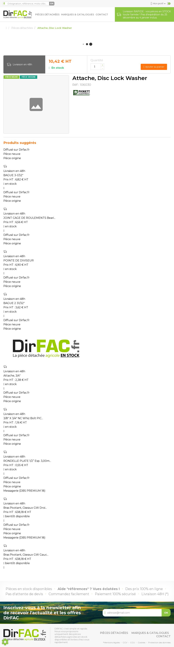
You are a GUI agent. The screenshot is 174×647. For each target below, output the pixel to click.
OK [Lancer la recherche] (52, 3)
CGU (132, 642)
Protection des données (159, 642)
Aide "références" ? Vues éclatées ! (89, 589)
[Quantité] (97, 66)
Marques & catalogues (77, 14)
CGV (125, 642)
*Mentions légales (111, 642)
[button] (158, 3)
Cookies (141, 642)
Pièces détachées (47, 14)
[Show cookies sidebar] (5, 641)
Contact (102, 14)
